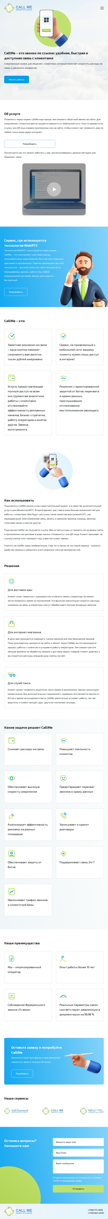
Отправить (78, 1188)
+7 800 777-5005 (95, 1210)
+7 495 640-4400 (96, 1213)
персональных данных (72, 1180)
